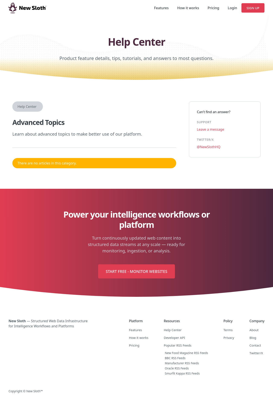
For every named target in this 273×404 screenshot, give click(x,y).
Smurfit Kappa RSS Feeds (182, 373)
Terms (228, 330)
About (254, 330)
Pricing (213, 7)
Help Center (26, 106)
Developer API (174, 337)
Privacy (229, 337)
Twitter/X (256, 353)
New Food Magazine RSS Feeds (186, 353)
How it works (188, 7)
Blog (253, 337)
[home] (27, 8)
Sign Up (253, 8)
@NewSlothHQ (208, 147)
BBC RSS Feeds (175, 358)
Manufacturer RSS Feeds (182, 363)
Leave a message (210, 129)
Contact (255, 345)
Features (161, 7)
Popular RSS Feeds (178, 345)
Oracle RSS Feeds (177, 368)
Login (232, 7)
